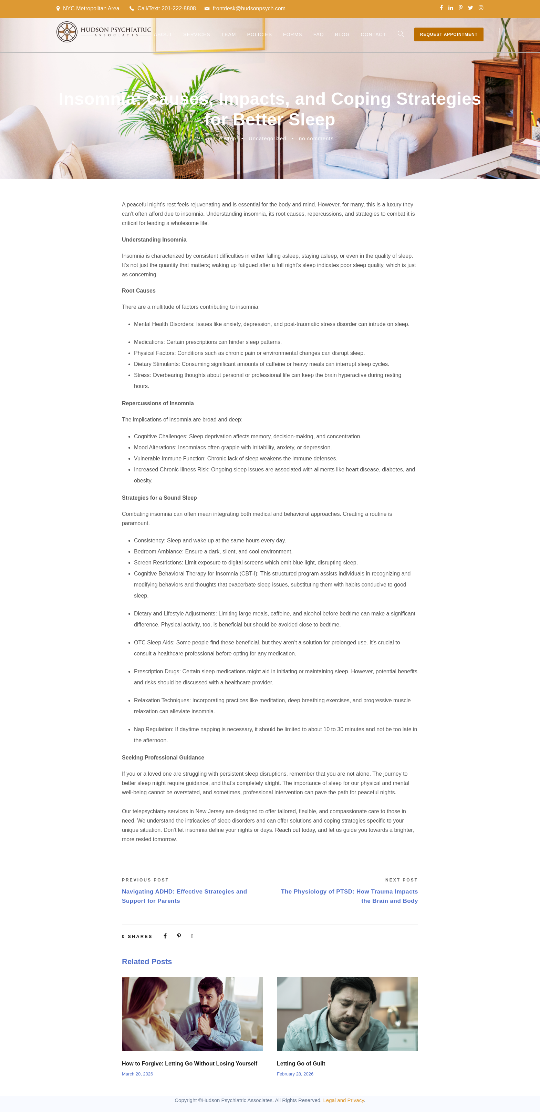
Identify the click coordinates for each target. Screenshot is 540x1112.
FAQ (318, 34)
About (163, 34)
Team (228, 34)
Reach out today (295, 830)
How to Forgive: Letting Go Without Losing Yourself (189, 1064)
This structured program (289, 574)
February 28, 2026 (295, 1074)
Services (196, 34)
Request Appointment (449, 34)
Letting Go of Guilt (301, 1064)
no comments (316, 138)
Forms (292, 34)
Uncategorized (268, 138)
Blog (342, 34)
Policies (259, 34)
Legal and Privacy (343, 1100)
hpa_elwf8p (221, 138)
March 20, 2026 (137, 1074)
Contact (373, 34)
